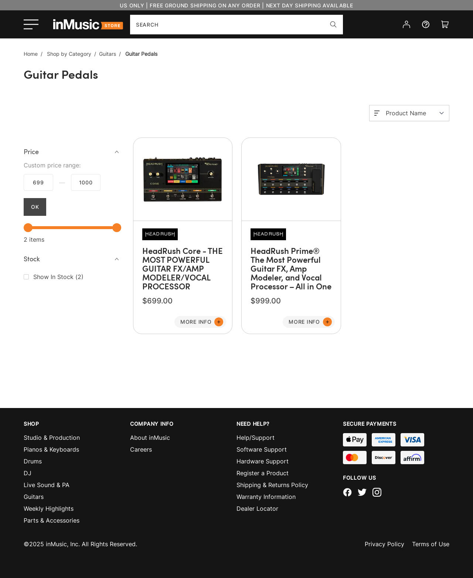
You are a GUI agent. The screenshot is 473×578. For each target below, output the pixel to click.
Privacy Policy (384, 544)
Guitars (107, 54)
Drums (33, 461)
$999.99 (86, 182)
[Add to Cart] (200, 322)
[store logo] (88, 24)
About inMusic (150, 437)
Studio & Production (52, 437)
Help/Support (255, 437)
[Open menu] (31, 24)
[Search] (333, 24)
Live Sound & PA (46, 485)
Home (31, 54)
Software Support (261, 449)
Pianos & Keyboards (51, 449)
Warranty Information (266, 496)
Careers (141, 449)
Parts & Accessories (51, 520)
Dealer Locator (257, 508)
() (58, 276)
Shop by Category (69, 54)
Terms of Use (430, 544)
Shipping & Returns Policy (272, 485)
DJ (27, 473)
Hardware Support (262, 461)
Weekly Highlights (49, 508)
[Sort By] (415, 113)
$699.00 (38, 182)
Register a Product (262, 473)
